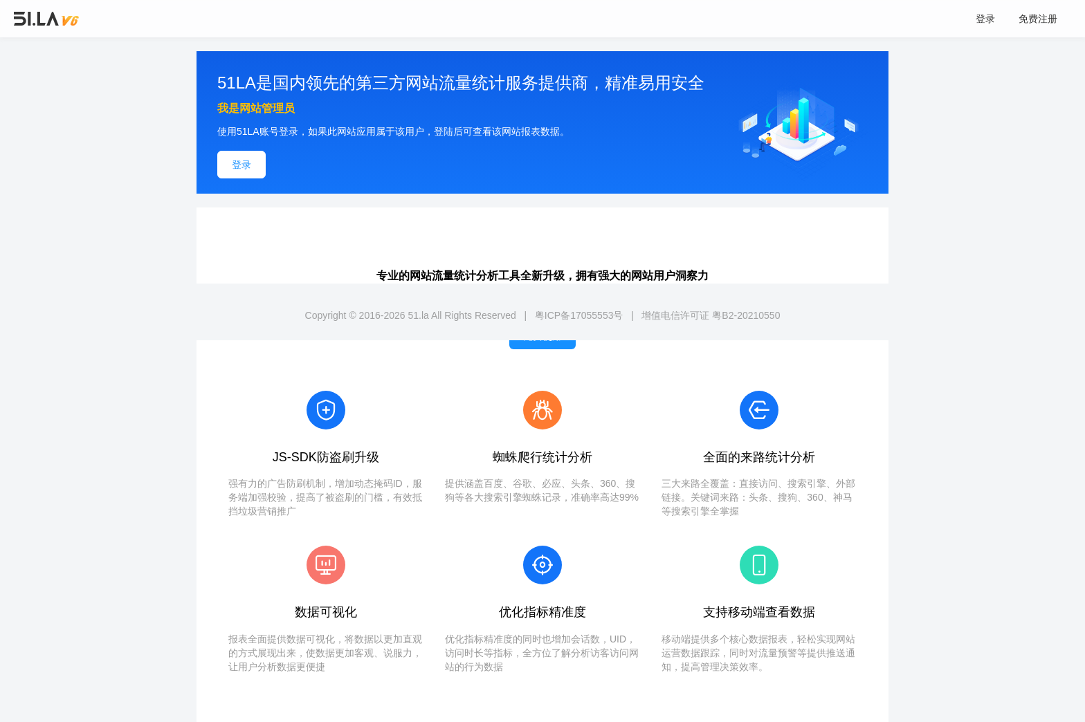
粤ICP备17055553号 (579, 315)
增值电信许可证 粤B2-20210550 (710, 315)
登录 (985, 18)
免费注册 (1038, 18)
